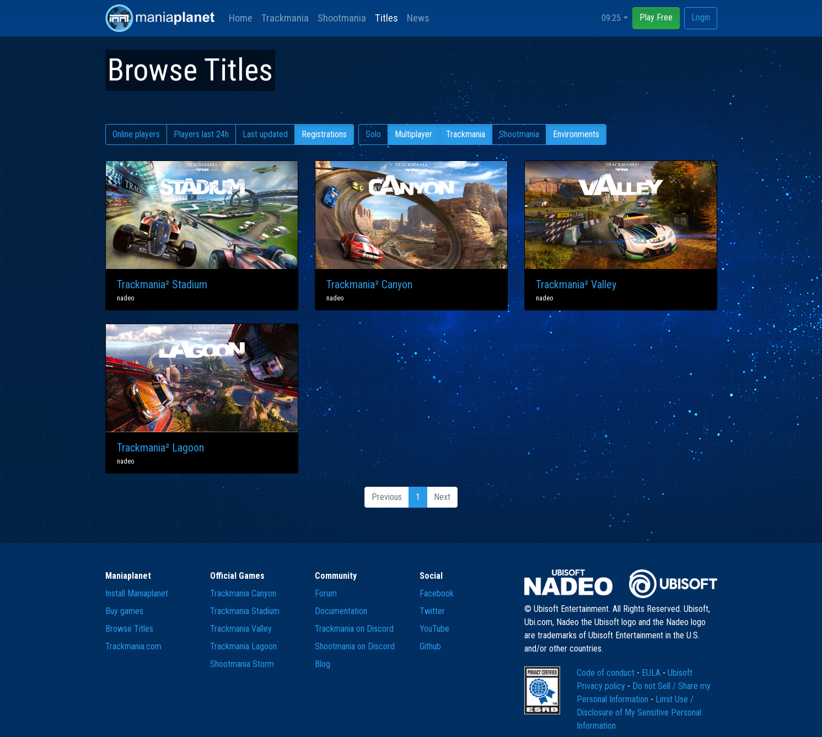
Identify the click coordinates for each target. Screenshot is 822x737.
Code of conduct (607, 673)
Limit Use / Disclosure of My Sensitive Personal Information (639, 712)
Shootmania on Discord (355, 646)
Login (700, 17)
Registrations (324, 134)
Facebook (437, 593)
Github (430, 646)
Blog (322, 664)
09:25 (611, 18)
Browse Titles (129, 628)
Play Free (656, 17)
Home (240, 18)
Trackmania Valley (241, 628)
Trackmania (285, 18)
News (418, 18)
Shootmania (342, 18)
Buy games (124, 611)
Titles (386, 18)
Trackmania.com (133, 646)
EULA (652, 673)
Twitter (432, 611)
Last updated (265, 134)
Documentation (341, 611)
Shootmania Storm (242, 664)
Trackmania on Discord (354, 628)
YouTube (434, 628)
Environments (576, 134)
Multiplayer (413, 134)
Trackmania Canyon (243, 593)
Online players (136, 134)
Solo (373, 134)
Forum (326, 593)
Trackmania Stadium (245, 611)
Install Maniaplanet (136, 593)
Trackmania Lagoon (243, 646)
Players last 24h (201, 134)
